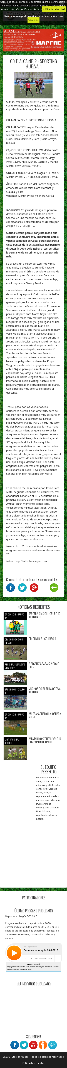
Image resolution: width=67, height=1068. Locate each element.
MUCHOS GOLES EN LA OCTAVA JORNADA (45, 690)
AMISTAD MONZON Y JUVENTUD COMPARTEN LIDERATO (45, 740)
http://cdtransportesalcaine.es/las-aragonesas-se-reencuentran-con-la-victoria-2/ (33, 550)
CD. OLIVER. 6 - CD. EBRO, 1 (42, 638)
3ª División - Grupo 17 (14, 616)
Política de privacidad (33, 1063)
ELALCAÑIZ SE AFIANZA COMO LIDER (44, 665)
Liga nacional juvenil (12, 741)
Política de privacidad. (54, 9)
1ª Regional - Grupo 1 (15, 691)
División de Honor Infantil (14, 641)
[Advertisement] (33, 850)
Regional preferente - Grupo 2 (15, 666)
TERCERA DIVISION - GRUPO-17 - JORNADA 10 (45, 615)
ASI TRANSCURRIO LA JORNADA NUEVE (45, 715)
